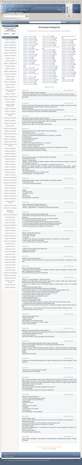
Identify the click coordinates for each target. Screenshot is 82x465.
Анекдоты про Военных (10, 151)
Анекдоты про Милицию (10, 187)
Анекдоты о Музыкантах (10, 73)
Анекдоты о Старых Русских (10, 96)
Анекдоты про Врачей (10, 153)
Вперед (53, 448)
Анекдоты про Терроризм (10, 259)
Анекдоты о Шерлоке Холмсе (30, 79)
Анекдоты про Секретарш (10, 241)
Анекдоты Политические (10, 123)
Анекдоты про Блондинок (10, 139)
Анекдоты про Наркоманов (10, 195)
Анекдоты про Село (10, 246)
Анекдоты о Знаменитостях (10, 63)
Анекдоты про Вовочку (10, 148)
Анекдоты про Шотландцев (10, 272)
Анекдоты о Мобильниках (10, 71)
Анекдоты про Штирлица (10, 275)
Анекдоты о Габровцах (10, 50)
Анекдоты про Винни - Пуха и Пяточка (51, 46)
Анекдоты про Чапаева (10, 264)
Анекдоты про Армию (10, 136)
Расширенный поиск (74, 22)
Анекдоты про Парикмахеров (68, 36)
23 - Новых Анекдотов (41, 31)
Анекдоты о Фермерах (10, 111)
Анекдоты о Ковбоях (10, 66)
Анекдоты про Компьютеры (10, 180)
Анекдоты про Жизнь (10, 172)
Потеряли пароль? (13, 18)
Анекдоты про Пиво (10, 217)
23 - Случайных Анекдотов (53, 31)
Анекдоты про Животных (10, 169)
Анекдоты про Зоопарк (10, 174)
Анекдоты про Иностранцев (10, 177)
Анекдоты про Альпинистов (10, 133)
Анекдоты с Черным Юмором (68, 76)
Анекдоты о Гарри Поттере (10, 52)
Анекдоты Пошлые (10, 125)
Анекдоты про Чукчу (10, 267)
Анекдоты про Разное (10, 233)
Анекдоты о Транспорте (10, 108)
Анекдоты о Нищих (10, 79)
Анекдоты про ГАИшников (10, 156)
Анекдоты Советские (10, 284)
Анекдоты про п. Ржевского (10, 207)
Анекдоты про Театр (10, 254)
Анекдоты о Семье (10, 87)
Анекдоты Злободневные (10, 44)
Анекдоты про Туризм (10, 262)
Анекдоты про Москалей (10, 193)
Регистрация (6, 18)
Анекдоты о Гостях (10, 58)
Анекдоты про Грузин (10, 158)
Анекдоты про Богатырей (10, 141)
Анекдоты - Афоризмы (10, 42)
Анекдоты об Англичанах (10, 117)
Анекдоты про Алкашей (10, 131)
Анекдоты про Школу (10, 270)
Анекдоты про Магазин (10, 185)
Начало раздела (32, 31)
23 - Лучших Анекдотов (65, 31)
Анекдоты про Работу (10, 227)
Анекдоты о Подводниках (10, 81)
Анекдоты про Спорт (10, 248)
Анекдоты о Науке (10, 76)
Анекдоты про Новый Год (10, 198)
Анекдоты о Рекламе (10, 84)
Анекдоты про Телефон (10, 256)
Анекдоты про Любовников (10, 182)
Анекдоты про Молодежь (10, 190)
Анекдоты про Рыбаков (10, 238)
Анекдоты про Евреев (10, 164)
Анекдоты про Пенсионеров (10, 214)
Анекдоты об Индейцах (10, 120)
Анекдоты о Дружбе (10, 60)
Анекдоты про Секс (10, 243)
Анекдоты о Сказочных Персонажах (31, 64)
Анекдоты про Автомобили (10, 128)
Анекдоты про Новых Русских (49, 79)
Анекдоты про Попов (10, 219)
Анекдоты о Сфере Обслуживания (31, 73)
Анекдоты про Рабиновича (10, 225)
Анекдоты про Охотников (10, 205)
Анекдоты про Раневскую (10, 235)
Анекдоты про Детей (10, 161)
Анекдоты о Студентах (10, 99)
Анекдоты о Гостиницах (10, 55)
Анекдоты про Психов (10, 222)
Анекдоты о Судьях (10, 101)
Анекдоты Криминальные (10, 47)
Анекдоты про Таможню (10, 251)
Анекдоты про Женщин (10, 166)
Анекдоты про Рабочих (10, 230)
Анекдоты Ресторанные (10, 278)
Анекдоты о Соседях (10, 93)
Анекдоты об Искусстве (10, 39)
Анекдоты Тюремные (10, 287)
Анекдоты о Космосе (10, 68)
